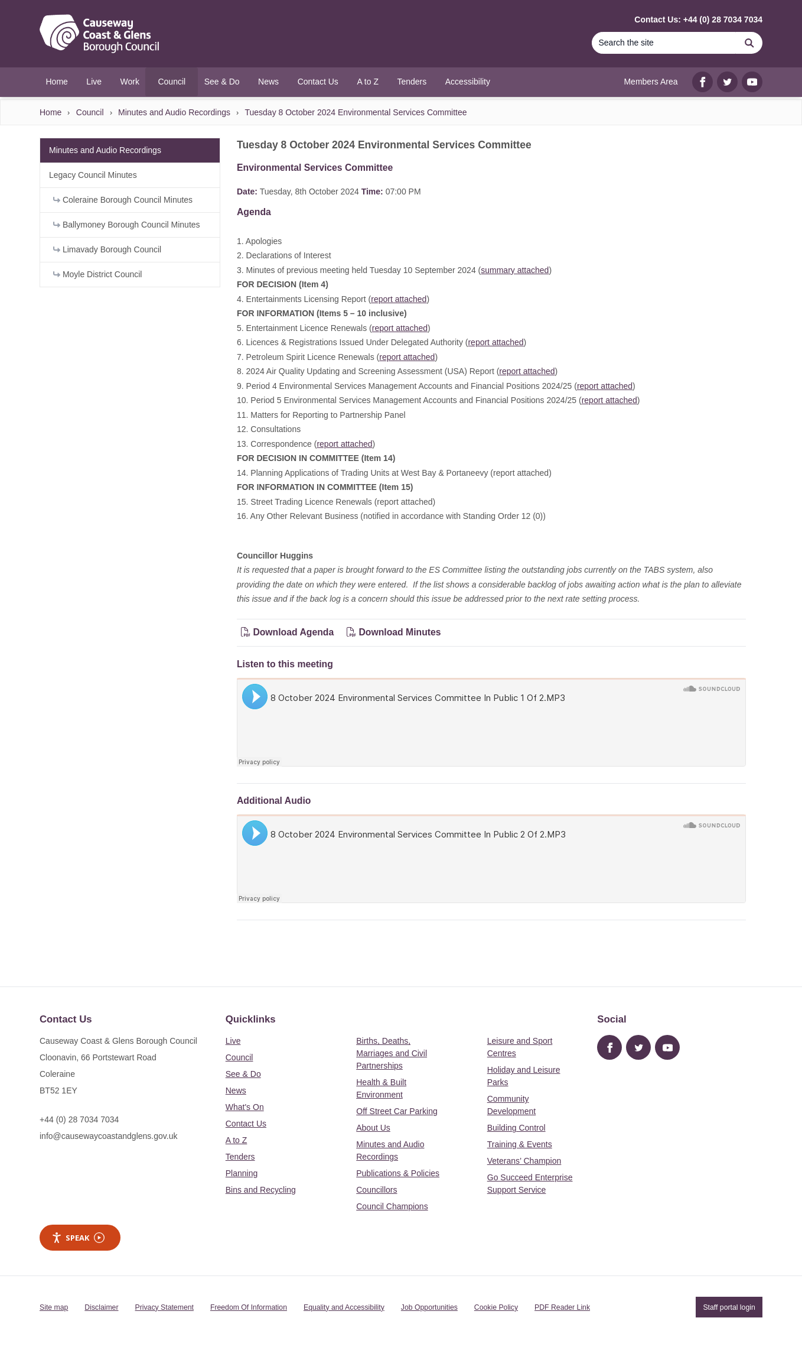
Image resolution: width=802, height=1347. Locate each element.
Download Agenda (289, 632)
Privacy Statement (164, 1307)
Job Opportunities (429, 1307)
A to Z (236, 1140)
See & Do (243, 1074)
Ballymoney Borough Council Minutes (126, 224)
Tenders (240, 1156)
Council (90, 112)
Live (233, 1041)
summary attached (515, 270)
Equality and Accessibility (344, 1307)
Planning (242, 1173)
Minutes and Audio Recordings (174, 112)
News (236, 1090)
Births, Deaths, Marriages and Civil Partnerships (391, 1053)
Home (50, 112)
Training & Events (519, 1144)
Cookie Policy (496, 1307)
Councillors (376, 1190)
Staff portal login (729, 1307)
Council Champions (392, 1206)
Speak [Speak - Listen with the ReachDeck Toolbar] (78, 1238)
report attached (398, 299)
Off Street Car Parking (396, 1111)
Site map (54, 1307)
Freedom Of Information (248, 1307)
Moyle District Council (97, 274)
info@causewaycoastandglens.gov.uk (108, 1136)
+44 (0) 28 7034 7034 (79, 1119)
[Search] (664, 43)
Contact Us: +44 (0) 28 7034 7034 (698, 19)
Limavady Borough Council (107, 249)
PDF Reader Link (562, 1307)
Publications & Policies (397, 1173)
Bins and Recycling (261, 1190)
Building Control (516, 1127)
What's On (245, 1107)
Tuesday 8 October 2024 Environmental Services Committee (355, 112)
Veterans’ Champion (524, 1161)
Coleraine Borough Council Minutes (123, 200)
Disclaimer (101, 1307)
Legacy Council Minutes (93, 175)
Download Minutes (394, 632)
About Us (373, 1127)
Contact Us (246, 1123)
